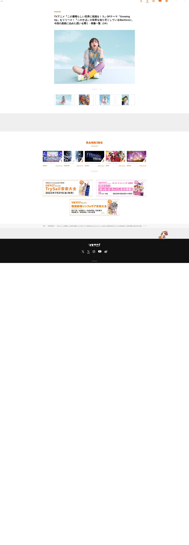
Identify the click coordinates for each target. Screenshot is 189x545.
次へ (139, 57)
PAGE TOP (182, 538)
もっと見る (94, 181)
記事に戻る (94, 91)
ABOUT (94, 269)
